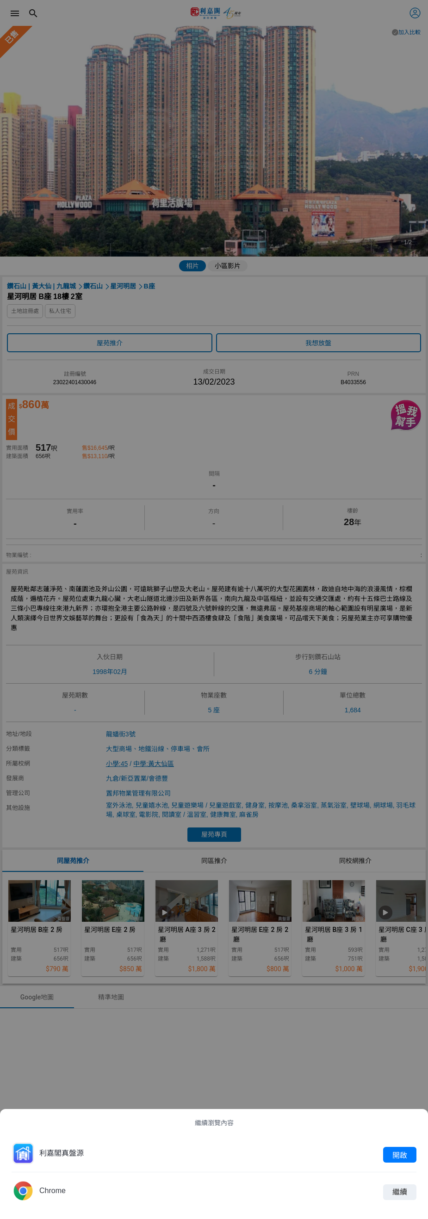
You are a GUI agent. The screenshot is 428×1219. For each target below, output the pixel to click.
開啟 (399, 1154)
